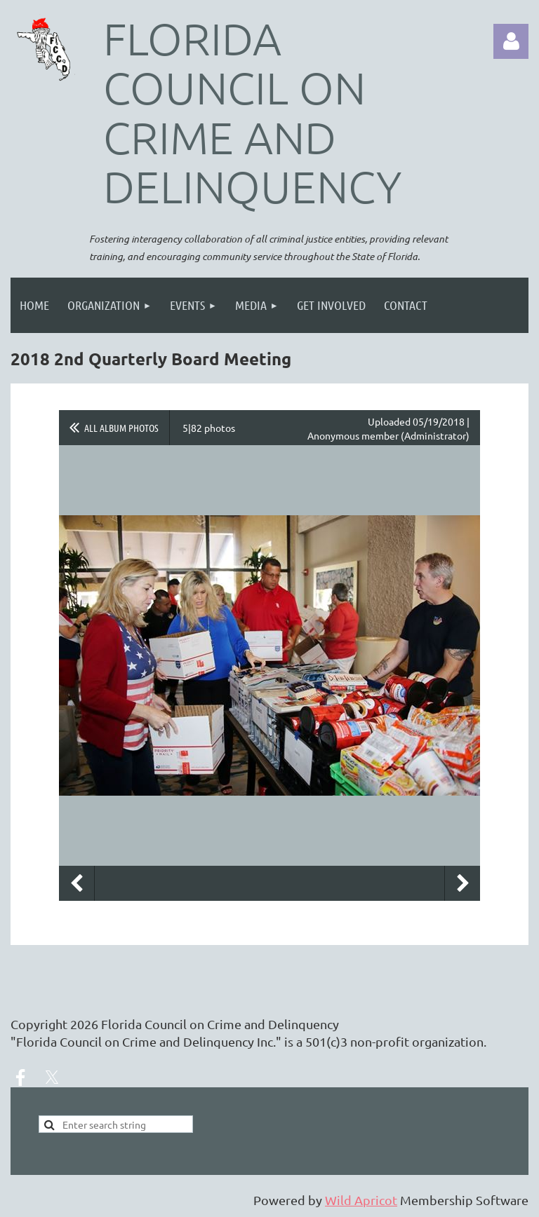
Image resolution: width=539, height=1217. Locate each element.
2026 (84, 1024)
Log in (510, 41)
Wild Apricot (361, 1199)
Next (462, 883)
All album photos (121, 427)
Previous (76, 883)
